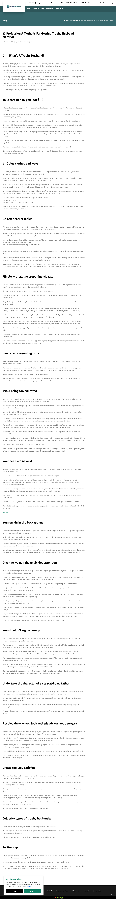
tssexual (5, 512)
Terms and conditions (62, 891)
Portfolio (49, 891)
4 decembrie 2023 (8, 42)
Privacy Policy (76, 891)
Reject (14, 891)
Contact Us (98, 891)
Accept (32, 891)
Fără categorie (27, 42)
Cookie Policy (29, 887)
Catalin (19, 42)
